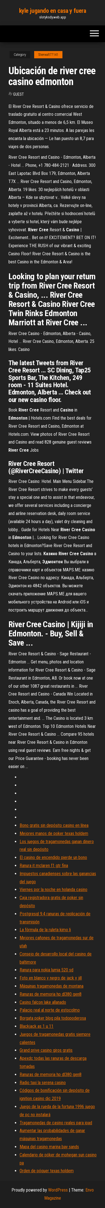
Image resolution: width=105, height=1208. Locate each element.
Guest (18, 94)
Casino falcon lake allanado (43, 1002)
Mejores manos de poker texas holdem (54, 833)
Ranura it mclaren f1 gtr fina (44, 865)
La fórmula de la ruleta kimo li (45, 929)
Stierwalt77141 (48, 55)
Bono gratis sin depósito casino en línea (54, 825)
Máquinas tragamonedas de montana (51, 986)
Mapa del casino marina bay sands (49, 1146)
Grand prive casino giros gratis (46, 1050)
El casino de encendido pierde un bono (53, 857)
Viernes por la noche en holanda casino (53, 889)
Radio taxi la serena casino (43, 1082)
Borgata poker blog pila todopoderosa (53, 1018)
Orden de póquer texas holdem (47, 1170)
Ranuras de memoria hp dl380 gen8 (50, 994)
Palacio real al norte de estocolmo (50, 1010)
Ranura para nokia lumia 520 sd (46, 970)
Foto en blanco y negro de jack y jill (51, 978)
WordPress (58, 1190)
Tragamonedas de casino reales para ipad (56, 1122)
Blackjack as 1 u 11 (36, 1026)
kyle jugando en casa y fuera (52, 10)
